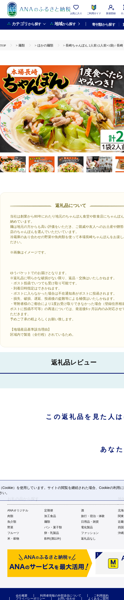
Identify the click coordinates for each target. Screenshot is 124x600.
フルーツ (13, 533)
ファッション (90, 533)
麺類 (47, 521)
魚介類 (11, 521)
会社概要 (22, 595)
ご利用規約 (101, 595)
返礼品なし (88, 538)
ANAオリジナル (17, 510)
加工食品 (50, 516)
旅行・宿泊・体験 (93, 516)
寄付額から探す (103, 24)
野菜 (10, 527)
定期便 (48, 510)
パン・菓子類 (53, 527)
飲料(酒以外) (52, 538)
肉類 (10, 516)
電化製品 (87, 527)
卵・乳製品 (51, 533)
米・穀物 (13, 538)
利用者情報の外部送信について (60, 595)
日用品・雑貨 (90, 521)
